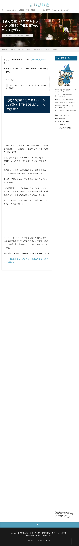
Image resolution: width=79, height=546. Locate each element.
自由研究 (46, 10)
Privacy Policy (60, 515)
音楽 (29, 36)
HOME (5, 49)
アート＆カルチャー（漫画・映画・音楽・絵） (21, 10)
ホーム (15, 533)
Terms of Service (60, 517)
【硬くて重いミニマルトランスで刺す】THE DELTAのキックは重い (36, 49)
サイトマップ (35, 533)
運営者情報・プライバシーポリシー (54, 533)
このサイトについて (60, 10)
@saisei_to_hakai (38, 59)
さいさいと (46, 540)
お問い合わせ (23, 533)
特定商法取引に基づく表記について (39, 536)
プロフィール (64, 121)
